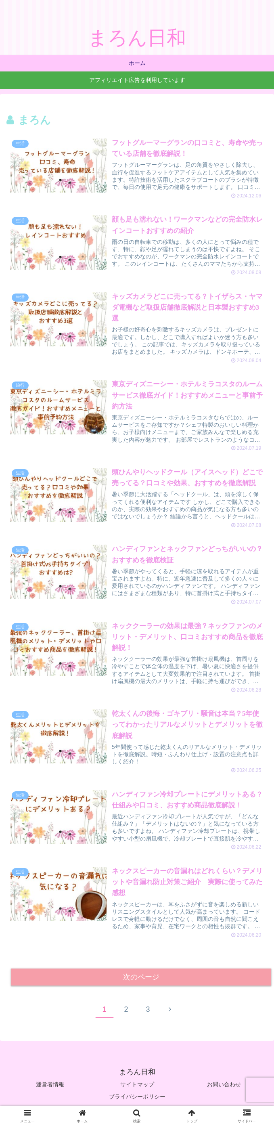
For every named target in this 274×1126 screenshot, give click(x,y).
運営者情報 (50, 1089)
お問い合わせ (224, 1089)
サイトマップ (137, 1089)
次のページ (141, 980)
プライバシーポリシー (137, 1100)
